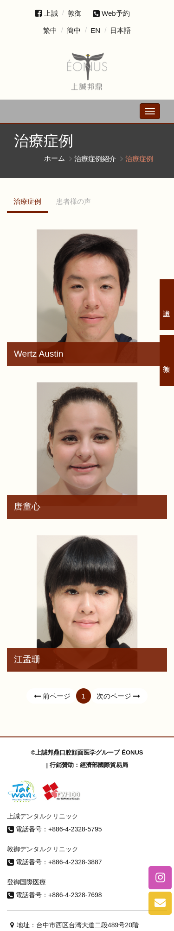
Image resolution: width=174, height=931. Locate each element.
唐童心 (27, 506)
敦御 (75, 13)
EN (95, 30)
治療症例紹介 (95, 158)
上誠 (51, 13)
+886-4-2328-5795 (75, 829)
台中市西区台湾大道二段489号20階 (87, 925)
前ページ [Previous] (51, 696)
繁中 (50, 30)
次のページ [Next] (119, 696)
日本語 (120, 30)
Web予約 (111, 13)
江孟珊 (27, 659)
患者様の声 (73, 201)
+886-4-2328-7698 (75, 895)
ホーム (54, 158)
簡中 (74, 30)
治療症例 (27, 201)
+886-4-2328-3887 (75, 862)
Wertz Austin (38, 354)
